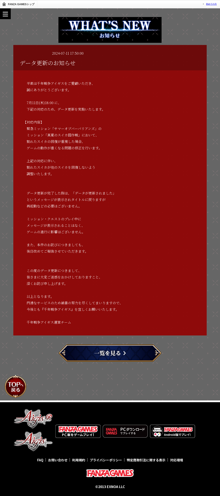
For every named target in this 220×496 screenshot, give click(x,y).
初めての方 (211, 4)
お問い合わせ (57, 460)
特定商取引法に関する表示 (146, 460)
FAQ (40, 460)
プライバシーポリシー (106, 460)
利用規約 (78, 460)
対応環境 (176, 460)
